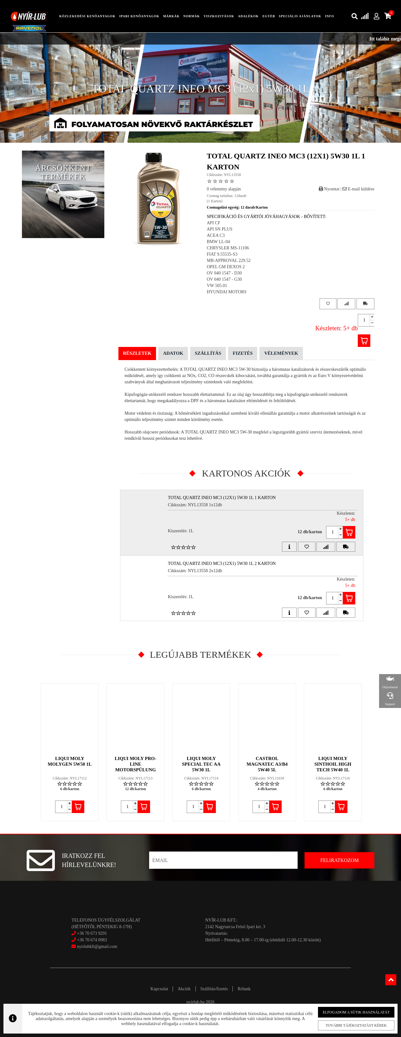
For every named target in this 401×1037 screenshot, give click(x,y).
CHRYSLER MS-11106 (228, 248)
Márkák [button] (171, 16)
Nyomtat (329, 189)
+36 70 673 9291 (92, 933)
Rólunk (243, 988)
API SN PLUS (219, 229)
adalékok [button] (248, 16)
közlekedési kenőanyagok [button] (87, 16)
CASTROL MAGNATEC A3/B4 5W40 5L (267, 764)
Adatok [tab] (173, 353)
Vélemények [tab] (281, 353)
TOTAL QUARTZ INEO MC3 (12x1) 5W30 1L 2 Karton (222, 563)
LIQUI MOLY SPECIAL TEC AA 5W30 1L (201, 764)
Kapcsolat (159, 988)
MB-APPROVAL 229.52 (229, 260)
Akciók (184, 988)
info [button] (329, 16)
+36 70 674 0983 (92, 940)
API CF (213, 223)
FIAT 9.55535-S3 (222, 254)
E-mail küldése (358, 189)
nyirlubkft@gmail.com (94, 946)
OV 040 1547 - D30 (224, 273)
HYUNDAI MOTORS (227, 292)
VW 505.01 (217, 285)
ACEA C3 (216, 235)
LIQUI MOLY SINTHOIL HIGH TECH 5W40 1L (333, 764)
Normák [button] (191, 16)
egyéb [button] (269, 16)
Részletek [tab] (137, 353)
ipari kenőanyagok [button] (139, 16)
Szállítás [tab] (208, 353)
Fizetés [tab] (243, 353)
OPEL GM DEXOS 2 (226, 266)
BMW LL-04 (218, 241)
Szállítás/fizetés (214, 988)
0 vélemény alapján (224, 189)
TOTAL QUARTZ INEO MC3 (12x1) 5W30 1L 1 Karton (222, 497)
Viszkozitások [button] (219, 16)
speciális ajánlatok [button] (300, 16)
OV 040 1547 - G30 (224, 279)
